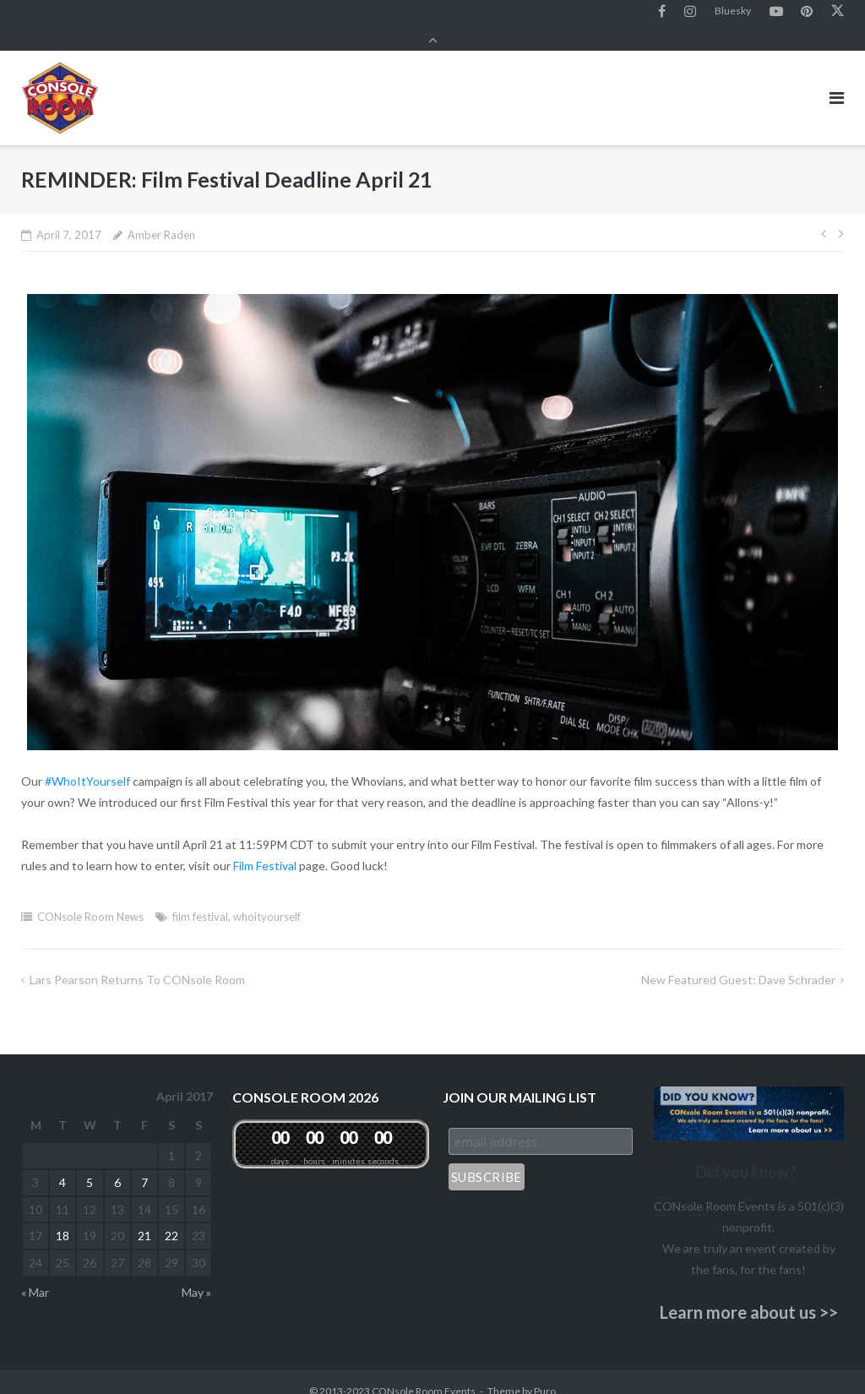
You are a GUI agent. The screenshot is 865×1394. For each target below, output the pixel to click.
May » (196, 1274)
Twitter (837, 16)
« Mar (35, 1274)
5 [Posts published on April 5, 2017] (89, 1164)
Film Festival (264, 848)
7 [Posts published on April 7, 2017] (144, 1164)
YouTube (776, 16)
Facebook (662, 16)
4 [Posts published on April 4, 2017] (62, 1164)
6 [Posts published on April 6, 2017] (117, 1164)
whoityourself (267, 899)
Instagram (690, 16)
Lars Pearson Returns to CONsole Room (137, 962)
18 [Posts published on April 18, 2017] (62, 1218)
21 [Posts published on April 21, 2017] (144, 1218)
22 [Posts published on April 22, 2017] (171, 1218)
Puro (545, 1372)
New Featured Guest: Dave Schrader (738, 962)
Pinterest (807, 16)
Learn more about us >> (749, 1294)
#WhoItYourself (87, 763)
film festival (200, 899)
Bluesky (733, 15)
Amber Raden (161, 217)
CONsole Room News (90, 899)
